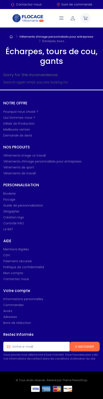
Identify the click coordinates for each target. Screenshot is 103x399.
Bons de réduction (17, 323)
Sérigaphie (11, 211)
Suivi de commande (74, 4)
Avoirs (7, 311)
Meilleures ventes (16, 129)
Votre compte (16, 290)
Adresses (10, 317)
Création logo (13, 217)
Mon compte (13, 273)
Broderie (9, 193)
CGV (6, 255)
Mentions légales (16, 249)
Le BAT (8, 229)
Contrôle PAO (13, 223)
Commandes (13, 305)
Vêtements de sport (18, 167)
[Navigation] (61, 18)
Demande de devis (17, 135)
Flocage (9, 199)
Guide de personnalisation (23, 205)
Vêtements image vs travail (24, 155)
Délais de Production (19, 123)
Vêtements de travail (19, 173)
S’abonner (84, 346)
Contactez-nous (29, 4)
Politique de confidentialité (23, 267)
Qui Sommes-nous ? (19, 117)
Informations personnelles (23, 299)
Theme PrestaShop (74, 380)
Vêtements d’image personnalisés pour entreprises (42, 161)
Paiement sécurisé (17, 261)
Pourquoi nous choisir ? (20, 111)
